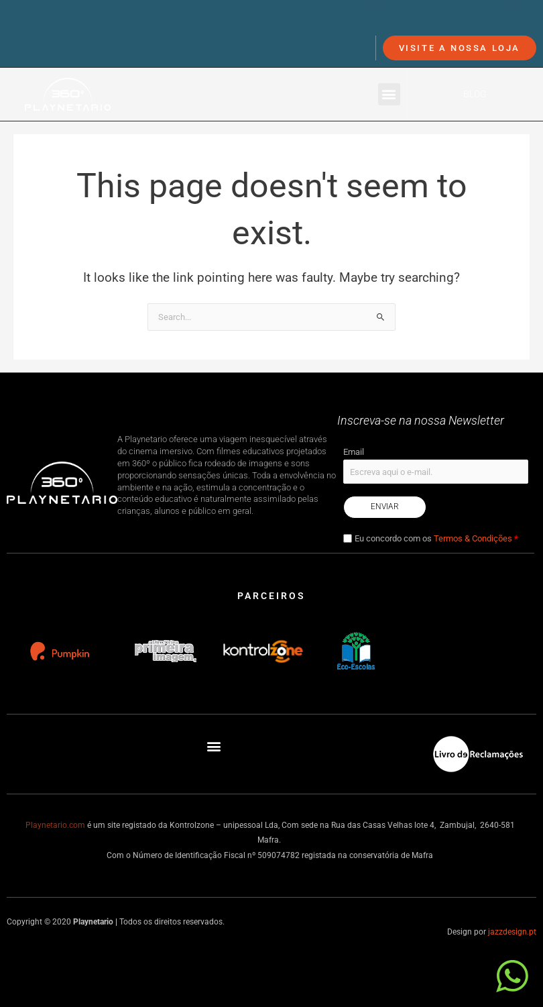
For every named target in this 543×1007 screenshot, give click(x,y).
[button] (389, 94)
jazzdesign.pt (512, 932)
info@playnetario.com (441, 21)
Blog (475, 94)
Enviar (385, 506)
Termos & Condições (473, 538)
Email (353, 452)
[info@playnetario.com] (377, 21)
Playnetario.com (55, 825)
